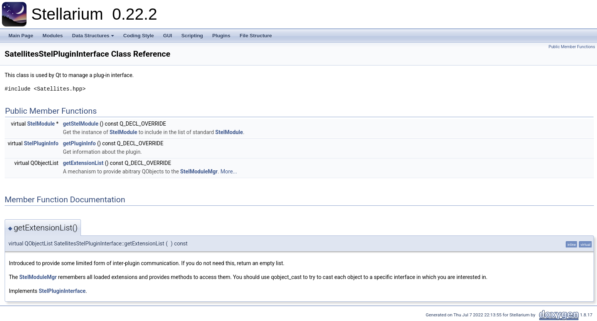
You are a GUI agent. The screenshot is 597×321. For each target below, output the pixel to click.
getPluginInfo (79, 143)
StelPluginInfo (41, 143)
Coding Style (138, 36)
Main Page (20, 36)
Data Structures (93, 36)
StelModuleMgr (199, 171)
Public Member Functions (571, 46)
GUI (167, 36)
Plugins (221, 36)
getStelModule (80, 124)
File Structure (256, 36)
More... (228, 171)
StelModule (41, 124)
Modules (52, 36)
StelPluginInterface (62, 291)
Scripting (192, 36)
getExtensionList (83, 163)
